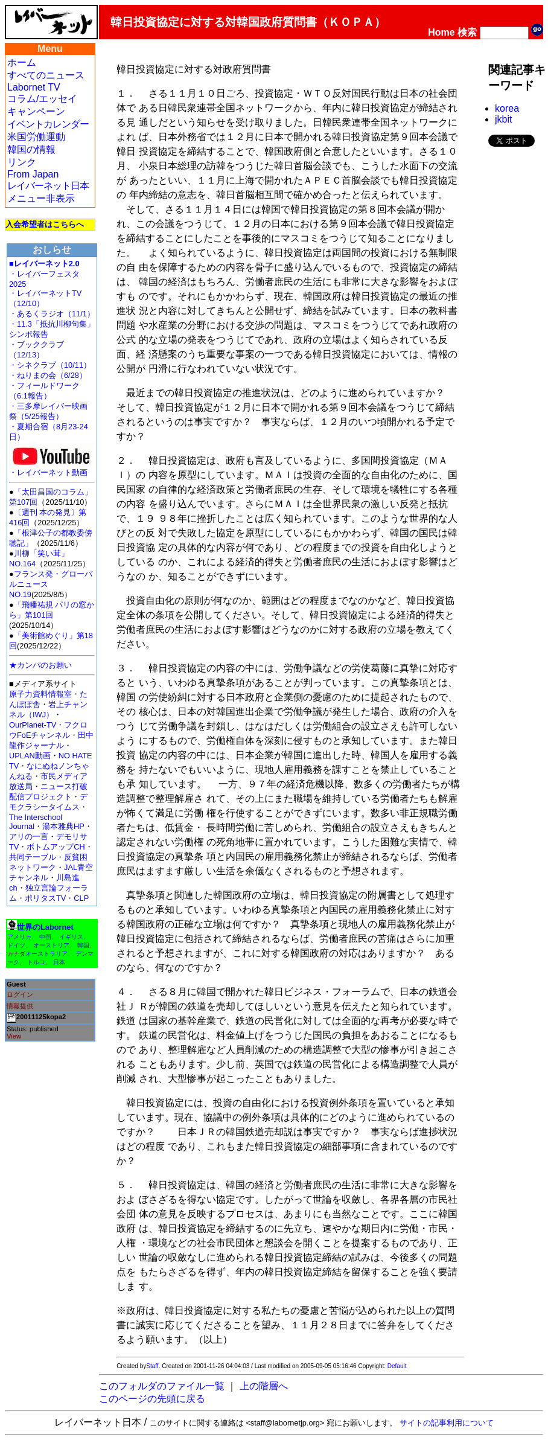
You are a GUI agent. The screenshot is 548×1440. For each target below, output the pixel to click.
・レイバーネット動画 (51, 469)
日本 (59, 962)
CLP (81, 898)
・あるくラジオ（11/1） (52, 313)
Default (397, 1366)
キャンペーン (36, 111)
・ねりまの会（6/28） (48, 375)
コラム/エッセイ (42, 99)
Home (441, 32)
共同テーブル (32, 857)
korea (507, 108)
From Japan (33, 174)
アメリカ (19, 936)
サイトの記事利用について (447, 1422)
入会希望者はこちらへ (44, 224)
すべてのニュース (45, 75)
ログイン (20, 994)
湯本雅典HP (63, 826)
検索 (467, 32)
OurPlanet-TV (32, 724)
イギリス (71, 936)
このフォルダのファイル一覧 (162, 1386)
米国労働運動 (36, 137)
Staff (152, 1366)
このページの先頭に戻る (152, 1399)
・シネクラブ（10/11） (50, 365)
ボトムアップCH (55, 846)
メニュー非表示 (41, 198)
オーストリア (51, 945)
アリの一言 (28, 836)
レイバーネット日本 (48, 186)
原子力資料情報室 (40, 694)
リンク (21, 162)
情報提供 (20, 1006)
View (14, 1036)
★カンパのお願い (40, 665)
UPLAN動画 (30, 755)
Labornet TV (33, 87)
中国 (45, 936)
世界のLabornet (45, 927)
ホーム (21, 62)
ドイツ (16, 945)
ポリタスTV (45, 898)
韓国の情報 (31, 149)
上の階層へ (264, 1386)
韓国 (83, 945)
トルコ (36, 962)
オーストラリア (46, 953)
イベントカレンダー (48, 124)
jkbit (503, 119)
